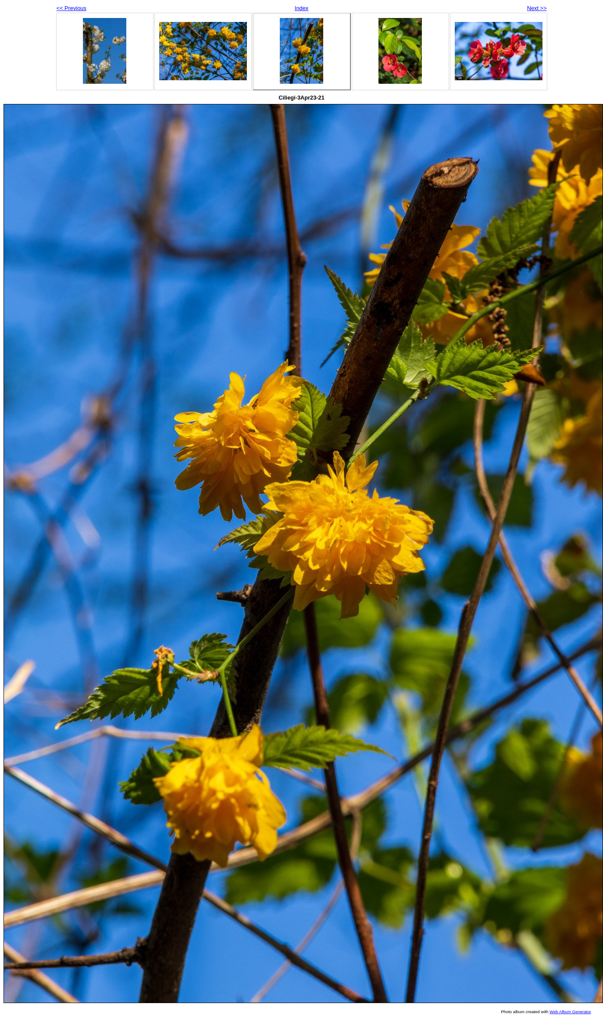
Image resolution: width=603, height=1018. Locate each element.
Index (301, 8)
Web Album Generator (570, 1011)
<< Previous (71, 8)
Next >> (537, 8)
